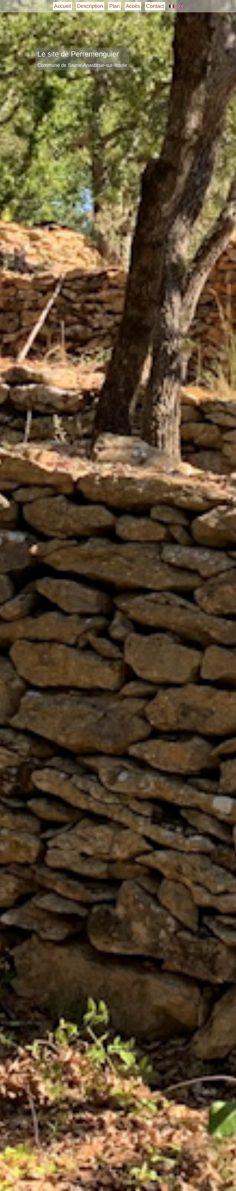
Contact (155, 6)
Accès (133, 6)
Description (90, 6)
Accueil (62, 6)
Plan (114, 6)
